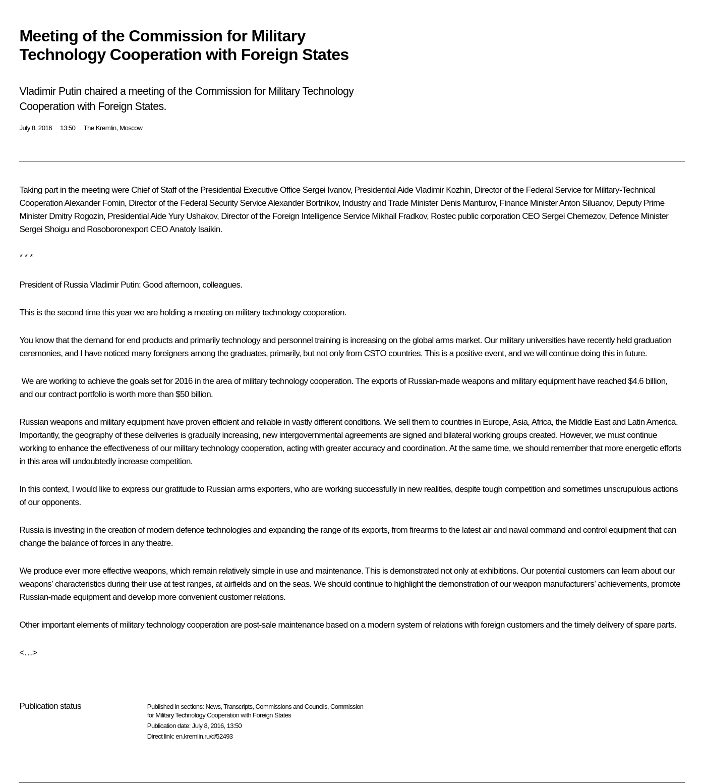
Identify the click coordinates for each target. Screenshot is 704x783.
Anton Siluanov (585, 203)
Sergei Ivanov (326, 190)
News (212, 706)
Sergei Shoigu (44, 229)
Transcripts (237, 706)
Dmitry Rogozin (76, 216)
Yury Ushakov (192, 216)
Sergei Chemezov (573, 216)
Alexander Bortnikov (303, 203)
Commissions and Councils (291, 706)
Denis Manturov (467, 203)
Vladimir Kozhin (442, 190)
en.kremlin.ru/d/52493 (203, 736)
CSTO (375, 353)
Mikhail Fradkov (399, 216)
